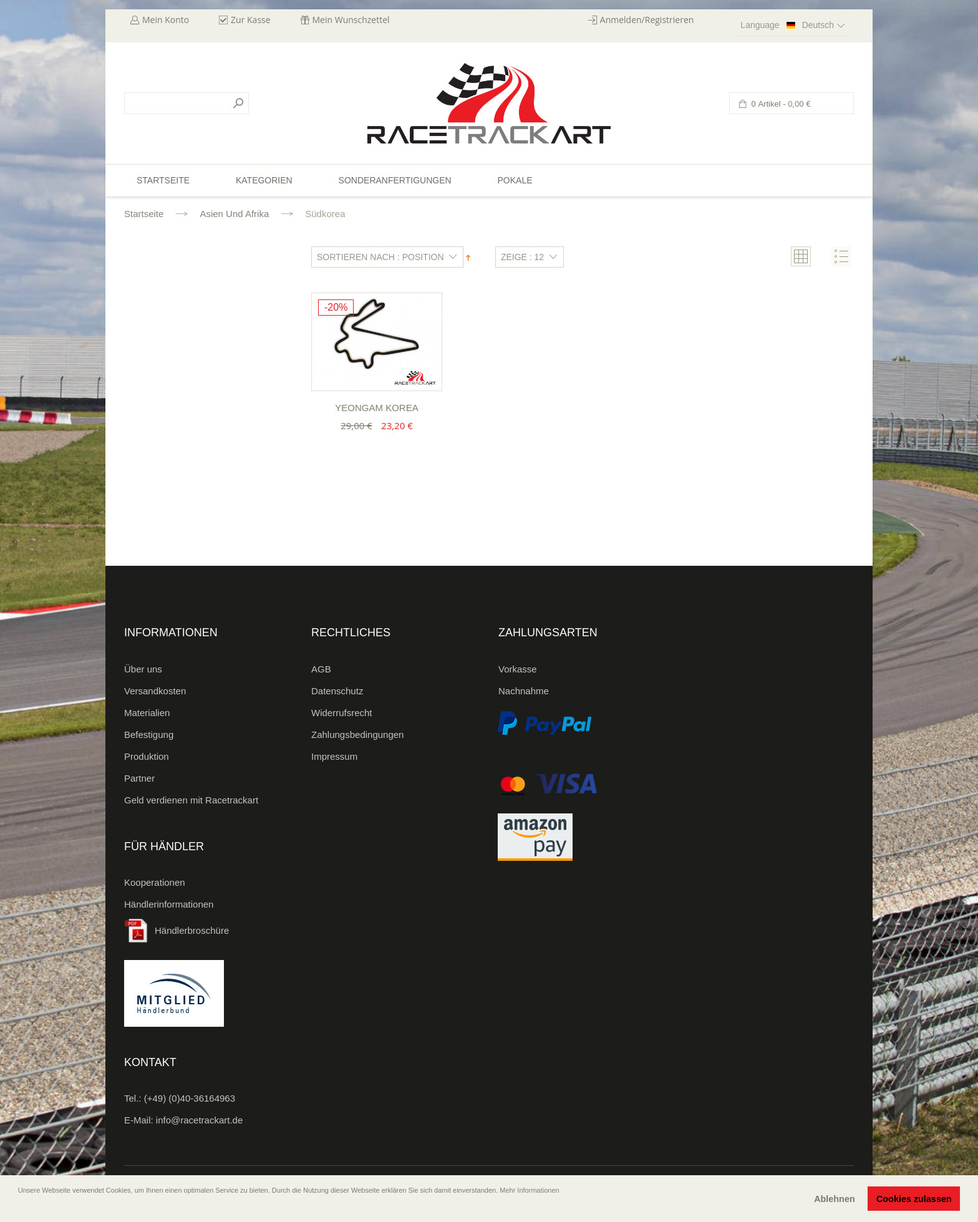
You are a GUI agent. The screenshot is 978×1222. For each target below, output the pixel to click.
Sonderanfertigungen (395, 180)
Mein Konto (165, 20)
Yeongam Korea (376, 407)
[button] (19, 1207)
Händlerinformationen (168, 904)
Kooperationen (154, 882)
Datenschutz (337, 691)
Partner (139, 778)
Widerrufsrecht (341, 712)
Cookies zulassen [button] (914, 1199)
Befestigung (148, 734)
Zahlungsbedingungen (357, 734)
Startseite (143, 213)
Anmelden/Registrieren (647, 20)
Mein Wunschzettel (351, 20)
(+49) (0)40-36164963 (189, 1098)
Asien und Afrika (234, 213)
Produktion (146, 756)
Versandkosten (155, 691)
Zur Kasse (251, 20)
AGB (321, 669)
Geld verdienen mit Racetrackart (191, 800)
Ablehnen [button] (834, 1199)
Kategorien (264, 180)
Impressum (334, 756)
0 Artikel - (780, 104)
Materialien (147, 712)
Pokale (514, 180)
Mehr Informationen (529, 1190)
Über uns (143, 669)
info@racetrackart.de (199, 1120)
